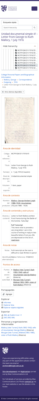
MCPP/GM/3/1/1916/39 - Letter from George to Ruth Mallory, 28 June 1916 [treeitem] (26, 60)
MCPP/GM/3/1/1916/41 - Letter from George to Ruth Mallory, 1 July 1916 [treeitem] (26, 65)
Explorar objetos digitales (12, 307)
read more (15, 240)
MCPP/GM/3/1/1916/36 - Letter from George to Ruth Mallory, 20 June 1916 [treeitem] (26, 53)
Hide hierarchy (10, 46)
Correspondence (25, 80)
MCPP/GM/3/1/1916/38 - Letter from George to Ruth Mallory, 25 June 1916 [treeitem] (26, 58)
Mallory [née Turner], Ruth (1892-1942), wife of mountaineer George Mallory (24, 272)
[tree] (19, 59)
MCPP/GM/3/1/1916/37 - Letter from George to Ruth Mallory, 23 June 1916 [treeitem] (26, 55)
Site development (9, 371)
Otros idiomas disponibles (12, 92)
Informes (6, 302)
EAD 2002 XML (8, 317)
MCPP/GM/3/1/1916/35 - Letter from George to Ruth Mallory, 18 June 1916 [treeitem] (26, 50)
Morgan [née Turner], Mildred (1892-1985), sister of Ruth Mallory (24, 282)
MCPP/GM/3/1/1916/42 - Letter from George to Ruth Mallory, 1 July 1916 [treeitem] (26, 68)
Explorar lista (7, 305)
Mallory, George (10, 80)
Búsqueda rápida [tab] (9, 22)
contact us (29, 381)
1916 (15, 82)
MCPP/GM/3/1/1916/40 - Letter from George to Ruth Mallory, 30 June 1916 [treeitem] (26, 63)
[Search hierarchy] (17, 27)
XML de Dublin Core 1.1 (11, 315)
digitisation (25, 371)
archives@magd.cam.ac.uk (13, 366)
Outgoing (7, 82)
